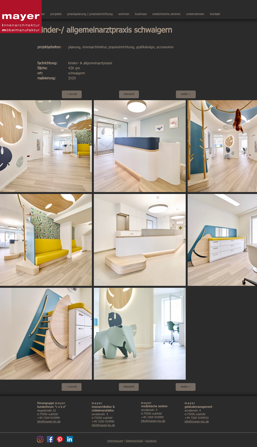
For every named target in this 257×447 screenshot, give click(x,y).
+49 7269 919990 (103, 421)
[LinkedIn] (69, 439)
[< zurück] (72, 94)
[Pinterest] (60, 439)
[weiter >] (186, 94)
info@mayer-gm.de (197, 421)
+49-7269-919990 (48, 418)
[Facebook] (50, 439)
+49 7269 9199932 (197, 418)
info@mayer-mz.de (153, 421)
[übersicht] (129, 94)
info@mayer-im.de (48, 421)
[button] (195, 12)
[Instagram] (40, 439)
